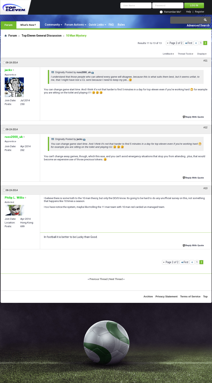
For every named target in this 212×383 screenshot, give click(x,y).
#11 (205, 60)
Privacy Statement (167, 296)
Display (201, 54)
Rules (121, 24)
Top (205, 296)
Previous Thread (98, 279)
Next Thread (116, 279)
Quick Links (96, 24)
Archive (148, 296)
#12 (205, 127)
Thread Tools (184, 54)
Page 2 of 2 (176, 43)
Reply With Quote (193, 116)
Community (52, 24)
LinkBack (167, 54)
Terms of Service (190, 296)
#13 (205, 188)
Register (199, 12)
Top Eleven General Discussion (41, 35)
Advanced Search (198, 25)
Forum (8, 24)
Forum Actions (74, 24)
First (188, 43)
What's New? (28, 24)
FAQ (111, 24)
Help (188, 12)
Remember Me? (172, 12)
